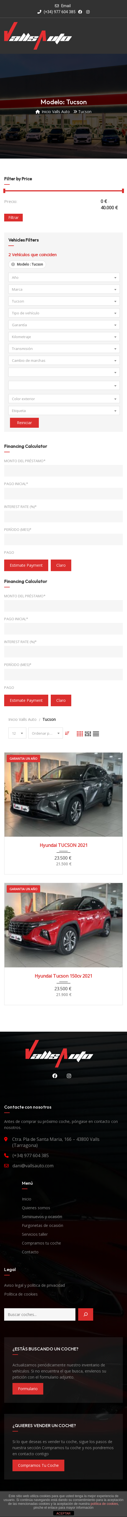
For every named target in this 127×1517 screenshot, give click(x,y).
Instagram (67, 1075)
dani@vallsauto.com (33, 1166)
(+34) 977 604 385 (56, 12)
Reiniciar (24, 422)
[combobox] (64, 277)
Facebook (53, 1075)
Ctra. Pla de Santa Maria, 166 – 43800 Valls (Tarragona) (56, 1142)
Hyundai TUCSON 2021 (64, 845)
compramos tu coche (38, 1465)
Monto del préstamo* (24, 460)
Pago (9, 552)
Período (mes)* (17, 529)
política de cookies (104, 1504)
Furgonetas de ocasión (42, 1225)
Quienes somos (36, 1207)
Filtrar (13, 217)
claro (61, 565)
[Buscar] (85, 1314)
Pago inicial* (16, 483)
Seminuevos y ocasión (42, 1216)
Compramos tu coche (41, 1243)
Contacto (30, 1251)
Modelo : (27, 264)
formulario (28, 1388)
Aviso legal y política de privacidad (34, 1285)
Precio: (10, 201)
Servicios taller (35, 1234)
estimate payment (26, 565)
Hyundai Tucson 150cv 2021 (63, 976)
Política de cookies (21, 1294)
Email (66, 6)
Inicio (26, 1199)
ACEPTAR (63, 1513)
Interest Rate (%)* (20, 506)
